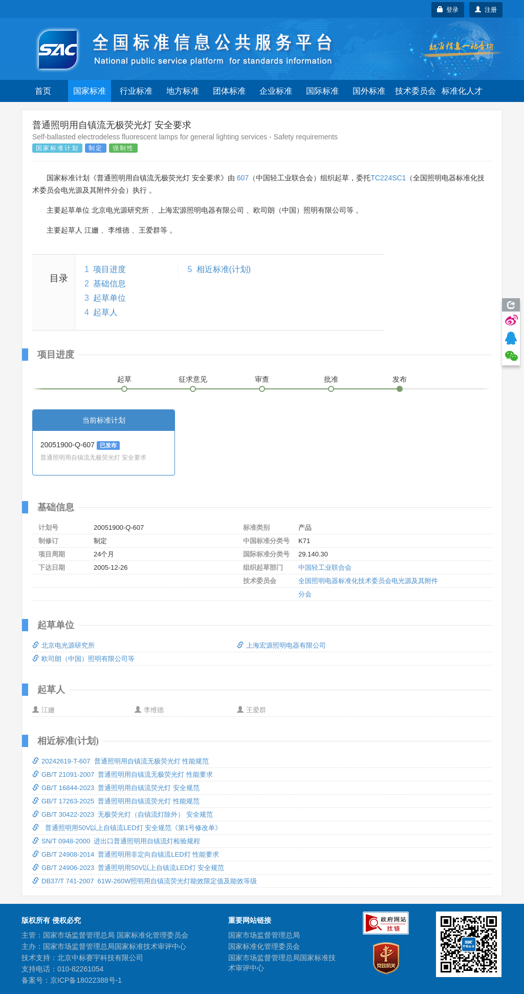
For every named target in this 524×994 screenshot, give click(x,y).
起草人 (105, 312)
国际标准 (322, 91)
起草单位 (109, 298)
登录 (448, 9)
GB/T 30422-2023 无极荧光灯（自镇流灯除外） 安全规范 (122, 814)
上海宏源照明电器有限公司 (281, 645)
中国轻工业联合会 (325, 567)
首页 (43, 91)
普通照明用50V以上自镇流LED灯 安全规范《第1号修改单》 (127, 828)
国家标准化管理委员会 (264, 946)
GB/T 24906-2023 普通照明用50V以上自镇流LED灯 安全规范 (128, 868)
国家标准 (89, 91)
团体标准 (229, 91)
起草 (124, 379)
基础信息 (109, 283)
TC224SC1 (388, 178)
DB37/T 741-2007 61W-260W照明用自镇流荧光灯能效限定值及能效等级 (144, 881)
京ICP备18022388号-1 (86, 980)
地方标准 (182, 91)
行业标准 (136, 91)
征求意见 (193, 379)
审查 (262, 379)
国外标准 (369, 91)
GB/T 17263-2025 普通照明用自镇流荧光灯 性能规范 (116, 801)
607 (243, 178)
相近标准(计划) (223, 269)
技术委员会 (415, 91)
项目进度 (109, 269)
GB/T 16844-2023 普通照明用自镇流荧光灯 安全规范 (116, 788)
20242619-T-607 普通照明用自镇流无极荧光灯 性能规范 (120, 761)
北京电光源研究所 (63, 645)
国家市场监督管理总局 (264, 935)
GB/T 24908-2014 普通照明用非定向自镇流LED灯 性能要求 (125, 854)
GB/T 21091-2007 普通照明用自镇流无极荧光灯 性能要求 (122, 774)
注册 (486, 9)
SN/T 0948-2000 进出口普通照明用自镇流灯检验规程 (116, 841)
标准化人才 (462, 91)
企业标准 (275, 91)
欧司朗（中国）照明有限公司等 (83, 658)
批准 (331, 379)
